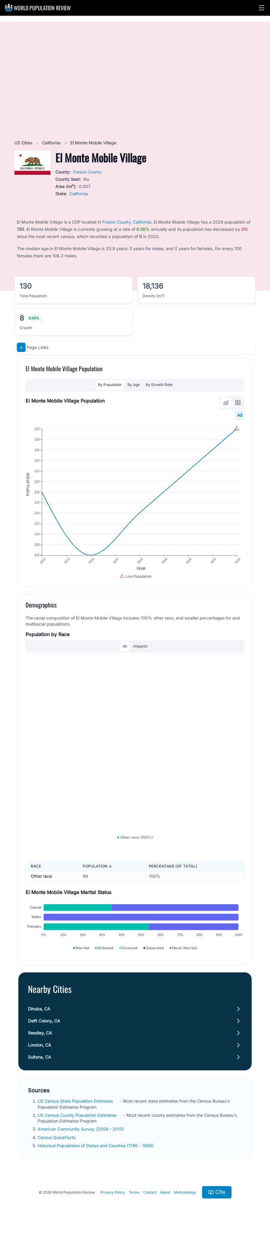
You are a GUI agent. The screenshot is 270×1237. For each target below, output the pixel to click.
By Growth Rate (159, 384)
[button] (262, 7)
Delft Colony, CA (44, 1020)
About (165, 1192)
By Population (109, 384)
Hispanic (140, 646)
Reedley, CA (40, 1032)
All (239, 415)
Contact (150, 1192)
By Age (133, 384)
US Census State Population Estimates (76, 1101)
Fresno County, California (126, 221)
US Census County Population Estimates (78, 1115)
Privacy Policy (112, 1192)
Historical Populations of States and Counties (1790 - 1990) (96, 1145)
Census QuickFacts (57, 1137)
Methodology (185, 1192)
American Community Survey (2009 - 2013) (81, 1129)
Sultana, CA (39, 1057)
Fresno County (87, 171)
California (52, 142)
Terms (134, 1192)
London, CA (39, 1044)
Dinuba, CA (39, 1008)
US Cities (23, 142)
